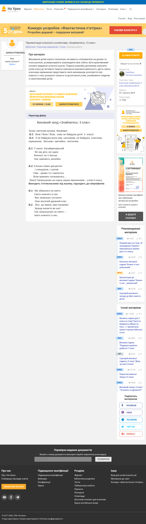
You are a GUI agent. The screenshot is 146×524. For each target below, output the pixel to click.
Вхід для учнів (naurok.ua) (123, 475)
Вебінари (42, 478)
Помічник (60, 9)
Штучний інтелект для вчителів (90, 499)
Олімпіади (79, 496)
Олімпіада (113, 9)
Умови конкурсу (125, 30)
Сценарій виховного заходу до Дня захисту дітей (130, 296)
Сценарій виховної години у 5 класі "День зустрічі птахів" (129, 361)
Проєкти (78, 489)
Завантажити (130, 55)
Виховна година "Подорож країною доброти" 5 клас (128, 345)
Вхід (130, 18)
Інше (123, 9)
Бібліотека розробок (84, 478)
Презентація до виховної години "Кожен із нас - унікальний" (130, 280)
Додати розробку (131, 216)
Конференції (44, 482)
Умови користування (29, 519)
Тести (49, 9)
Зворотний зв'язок (14, 486)
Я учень (122, 18)
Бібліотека (39, 9)
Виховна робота (131, 86)
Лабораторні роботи (84, 485)
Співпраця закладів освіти (14, 478)
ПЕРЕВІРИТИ (103, 459)
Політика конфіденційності (51, 519)
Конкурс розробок (65, 28)
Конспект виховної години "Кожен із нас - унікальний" (129, 264)
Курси (41, 485)
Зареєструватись (13, 53)
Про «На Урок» (8, 475)
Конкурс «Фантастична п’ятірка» (127, 482)
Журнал (28, 9)
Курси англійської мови (86, 503)
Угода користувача (10, 519)
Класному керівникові (129, 83)
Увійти (12, 64)
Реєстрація (139, 18)
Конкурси (101, 9)
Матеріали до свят (120, 478)
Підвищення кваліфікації (81, 9)
